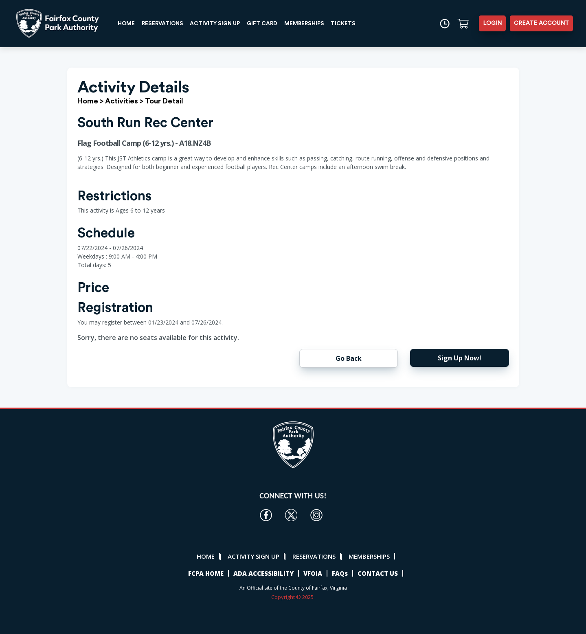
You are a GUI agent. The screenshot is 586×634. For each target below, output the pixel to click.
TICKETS (353, 23)
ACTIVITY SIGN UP (220, 23)
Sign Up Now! (459, 357)
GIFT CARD (270, 23)
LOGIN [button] (492, 23)
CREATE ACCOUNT (541, 23)
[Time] (444, 23)
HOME (127, 23)
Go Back (349, 358)
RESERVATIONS (165, 23)
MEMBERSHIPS (313, 23)
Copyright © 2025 (293, 597)
